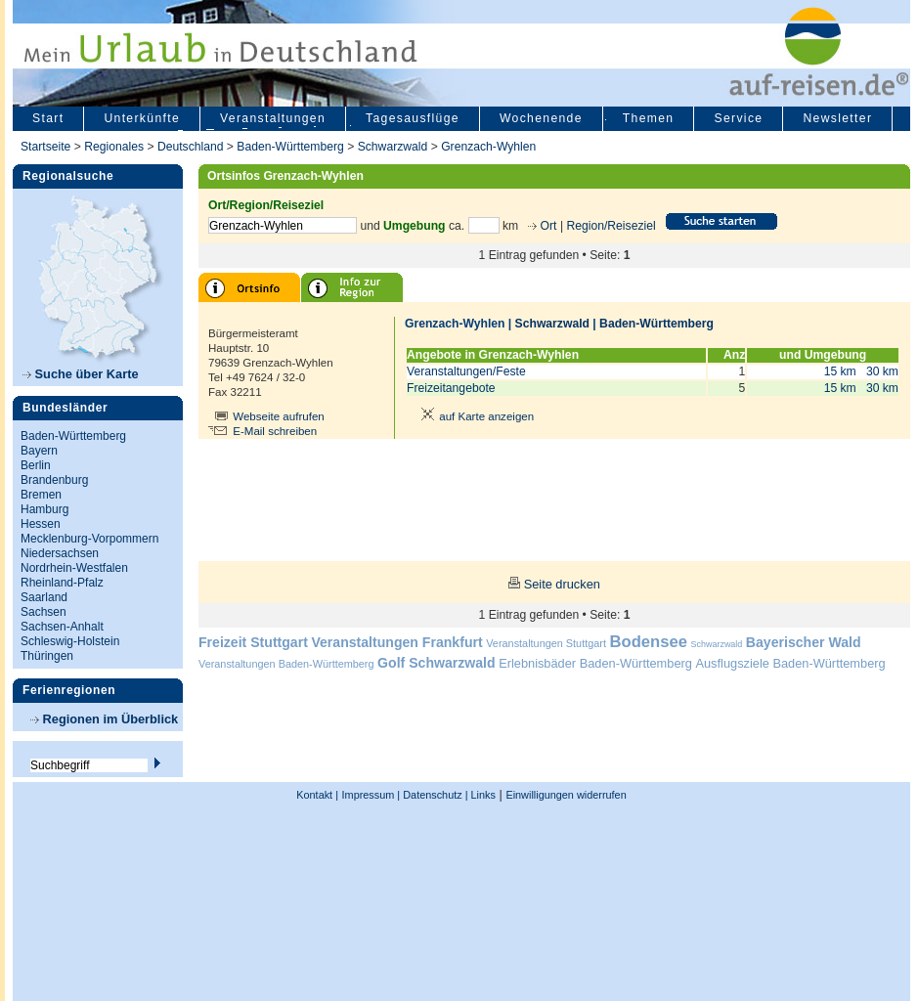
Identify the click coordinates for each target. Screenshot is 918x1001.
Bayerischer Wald (803, 642)
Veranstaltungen (273, 118)
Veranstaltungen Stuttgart (546, 643)
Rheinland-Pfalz (62, 582)
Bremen (41, 494)
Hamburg (44, 509)
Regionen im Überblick (104, 719)
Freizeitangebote (451, 388)
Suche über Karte (80, 374)
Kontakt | (317, 795)
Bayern (39, 450)
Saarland (44, 597)
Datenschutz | (433, 795)
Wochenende (541, 118)
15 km (840, 371)
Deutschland (190, 146)
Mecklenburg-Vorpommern (89, 538)
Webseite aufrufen (279, 416)
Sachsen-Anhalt (62, 626)
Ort (546, 226)
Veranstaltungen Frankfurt (396, 642)
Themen (649, 118)
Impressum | (371, 795)
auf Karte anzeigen (474, 416)
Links (482, 795)
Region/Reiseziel (610, 226)
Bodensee (648, 641)
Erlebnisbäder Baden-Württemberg (595, 663)
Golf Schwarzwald (436, 663)
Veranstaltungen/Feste (466, 371)
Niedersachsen (60, 553)
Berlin (36, 465)
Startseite (45, 146)
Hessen (41, 524)
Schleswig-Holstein (70, 641)
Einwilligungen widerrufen (565, 795)
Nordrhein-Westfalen (74, 568)
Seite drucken (562, 584)
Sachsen (43, 612)
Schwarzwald (393, 146)
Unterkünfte (142, 118)
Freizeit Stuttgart (253, 642)
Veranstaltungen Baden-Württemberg (286, 664)
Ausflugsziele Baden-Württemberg (790, 663)
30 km (882, 371)
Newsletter (837, 118)
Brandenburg (54, 480)
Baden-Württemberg (290, 146)
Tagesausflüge (412, 118)
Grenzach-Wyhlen (488, 146)
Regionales (114, 146)
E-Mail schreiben (275, 431)
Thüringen (47, 656)
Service (738, 118)
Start (48, 118)
